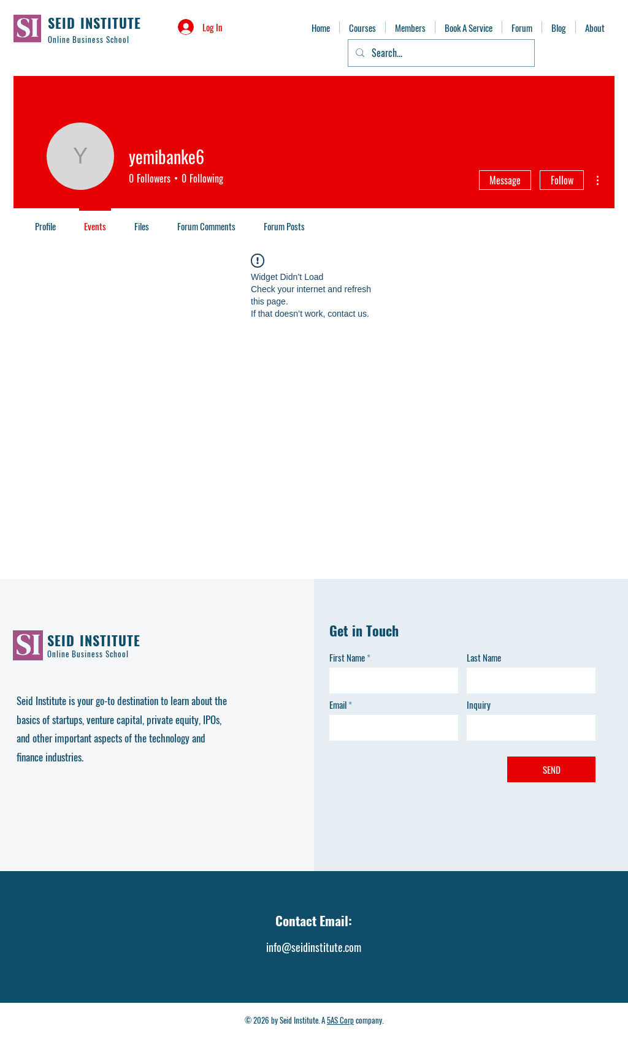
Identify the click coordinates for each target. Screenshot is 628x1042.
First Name (347, 657)
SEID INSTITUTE (94, 22)
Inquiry (479, 704)
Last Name (484, 657)
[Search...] (440, 53)
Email (338, 704)
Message (505, 180)
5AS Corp (340, 1020)
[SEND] (551, 769)
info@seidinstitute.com (313, 947)
